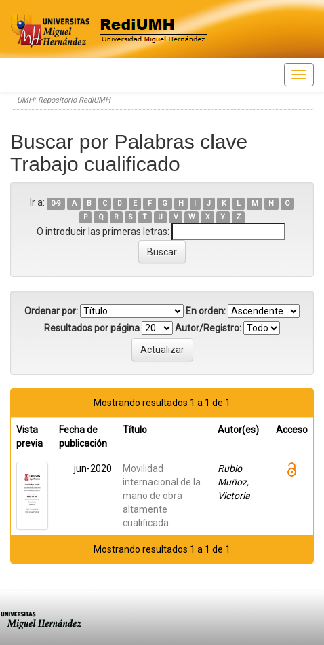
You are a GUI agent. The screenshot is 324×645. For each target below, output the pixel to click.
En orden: (206, 311)
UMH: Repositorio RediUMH (63, 100)
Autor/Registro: (208, 327)
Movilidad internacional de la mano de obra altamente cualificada (162, 495)
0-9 (56, 203)
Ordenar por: (51, 311)
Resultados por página (92, 327)
